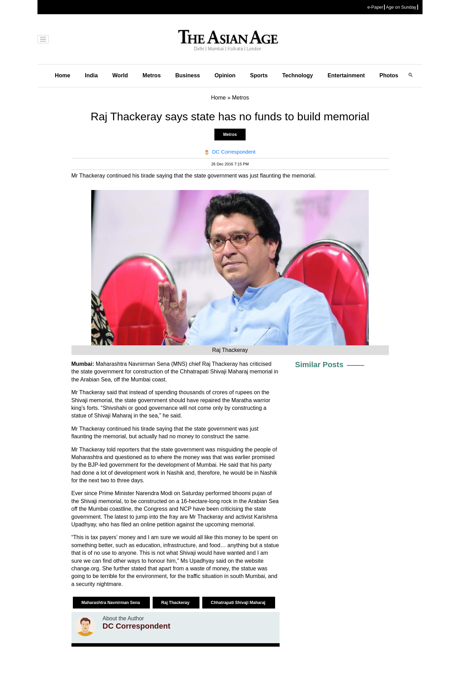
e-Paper (375, 7)
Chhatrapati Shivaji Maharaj (239, 602)
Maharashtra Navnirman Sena (111, 602)
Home (62, 75)
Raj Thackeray (176, 602)
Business (187, 75)
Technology (297, 75)
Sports (259, 75)
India (91, 75)
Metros (152, 75)
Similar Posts (319, 364)
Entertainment (346, 75)
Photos (389, 75)
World (120, 75)
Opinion (224, 75)
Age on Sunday (401, 7)
